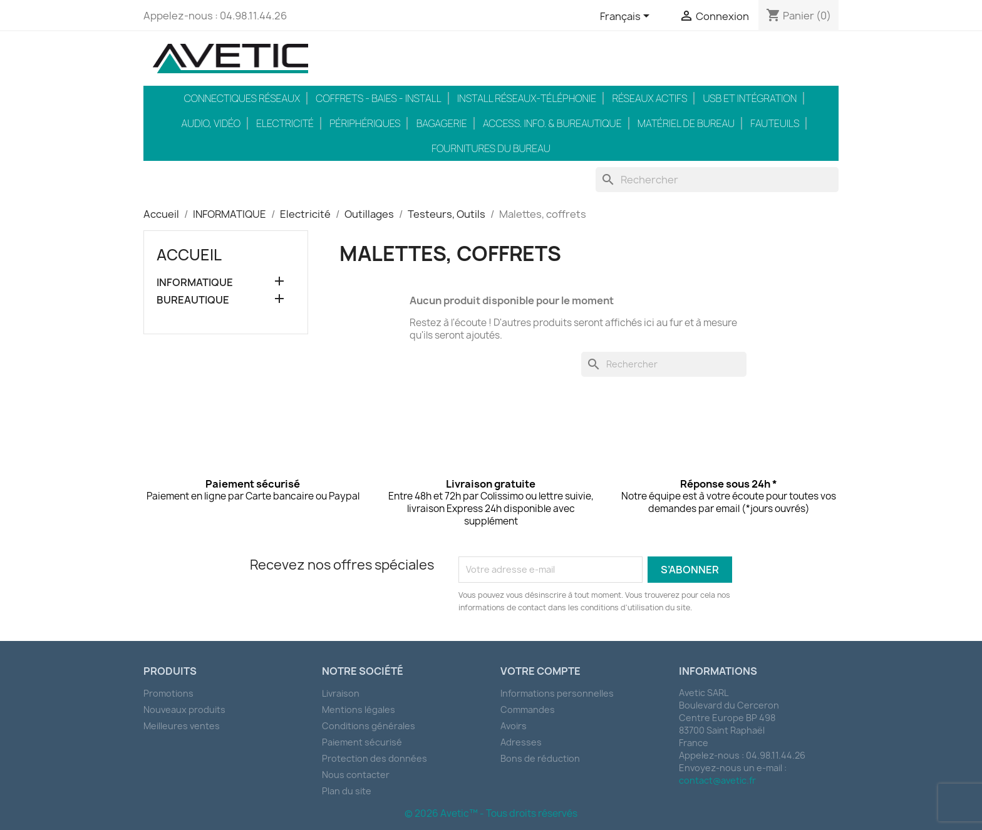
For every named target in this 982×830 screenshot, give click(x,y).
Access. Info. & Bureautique (552, 123)
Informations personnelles (557, 693)
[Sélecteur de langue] (627, 16)
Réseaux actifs (649, 98)
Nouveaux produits (184, 709)
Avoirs (513, 726)
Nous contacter (356, 775)
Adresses (521, 742)
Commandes (527, 709)
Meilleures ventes (181, 726)
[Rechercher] (717, 179)
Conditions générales (368, 726)
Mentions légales (358, 709)
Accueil (189, 254)
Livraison (340, 693)
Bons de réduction (540, 758)
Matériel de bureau (686, 123)
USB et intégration (750, 98)
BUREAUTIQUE (193, 300)
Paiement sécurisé (362, 742)
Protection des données (374, 758)
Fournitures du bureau (491, 148)
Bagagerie (441, 123)
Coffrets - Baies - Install (378, 98)
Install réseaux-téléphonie (526, 98)
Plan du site (346, 791)
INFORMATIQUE (195, 282)
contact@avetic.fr (717, 780)
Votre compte (540, 671)
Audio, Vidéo (211, 123)
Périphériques (364, 123)
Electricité (285, 123)
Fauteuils (774, 123)
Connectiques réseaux (242, 98)
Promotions (168, 693)
